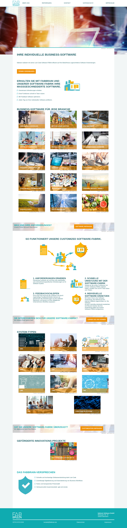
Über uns (26, 3)
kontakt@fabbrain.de (50, 522)
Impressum (110, 3)
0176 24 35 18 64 (18, 522)
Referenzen (46, 3)
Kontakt (67, 3)
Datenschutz (88, 3)
